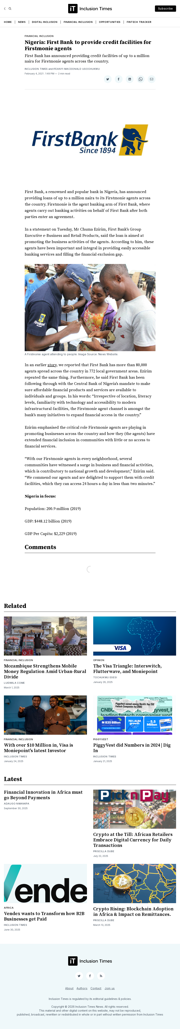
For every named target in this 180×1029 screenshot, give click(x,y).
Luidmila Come (14, 682)
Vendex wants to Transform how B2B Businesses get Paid (44, 916)
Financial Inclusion (78, 22)
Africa (9, 907)
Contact (95, 988)
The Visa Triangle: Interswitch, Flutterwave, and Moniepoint (127, 669)
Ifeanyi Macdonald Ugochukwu (76, 68)
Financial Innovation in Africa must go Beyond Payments (43, 795)
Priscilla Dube (103, 851)
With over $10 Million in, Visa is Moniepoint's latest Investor (38, 748)
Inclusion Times (36, 68)
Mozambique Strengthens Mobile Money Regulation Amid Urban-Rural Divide (45, 671)
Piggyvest (100, 739)
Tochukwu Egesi (105, 677)
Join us (110, 988)
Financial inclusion (39, 36)
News (22, 22)
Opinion (98, 660)
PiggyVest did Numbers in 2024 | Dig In (132, 748)
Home (8, 22)
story (52, 365)
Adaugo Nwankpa (16, 803)
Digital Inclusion (44, 22)
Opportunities (109, 22)
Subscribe (165, 8)
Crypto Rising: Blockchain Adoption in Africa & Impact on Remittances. (133, 911)
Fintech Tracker (139, 22)
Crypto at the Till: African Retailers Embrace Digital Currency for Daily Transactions (133, 840)
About (69, 988)
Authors (82, 988)
